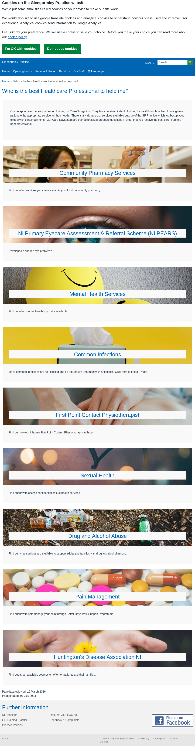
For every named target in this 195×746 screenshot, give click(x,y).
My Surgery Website (124, 739)
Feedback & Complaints (64, 719)
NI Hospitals (9, 714)
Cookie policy (159, 739)
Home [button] (6, 71)
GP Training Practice (15, 719)
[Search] (173, 62)
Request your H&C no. (64, 714)
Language (96, 71)
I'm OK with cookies (21, 48)
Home (6, 81)
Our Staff (78, 71)
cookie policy (17, 37)
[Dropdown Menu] (147, 63)
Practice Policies (12, 725)
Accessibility (143, 739)
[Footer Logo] (172, 720)
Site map (104, 742)
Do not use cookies (62, 48)
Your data (174, 739)
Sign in (5, 739)
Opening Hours (22, 71)
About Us (64, 71)
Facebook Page (45, 71)
